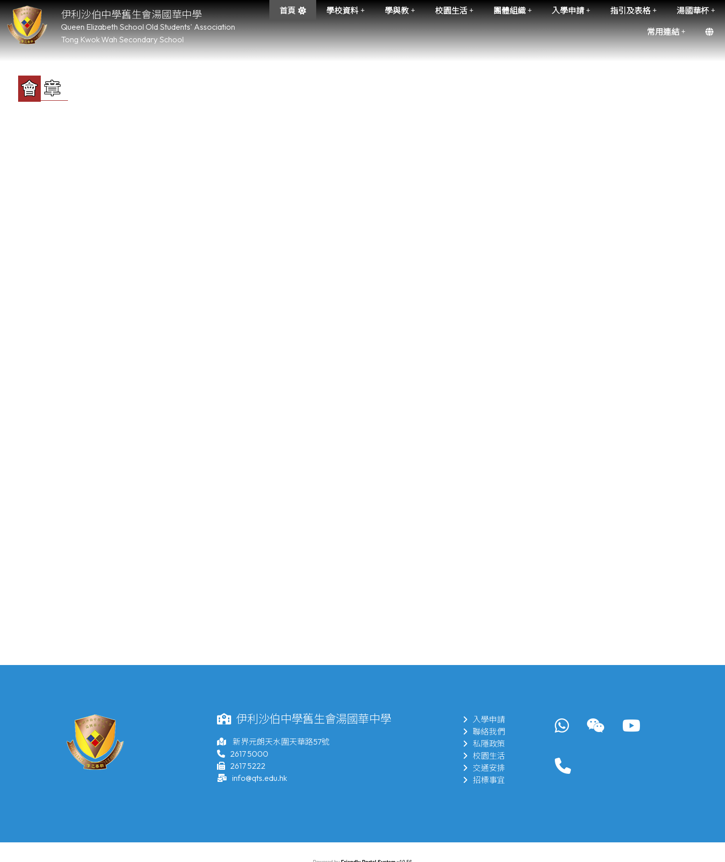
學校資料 (345, 11)
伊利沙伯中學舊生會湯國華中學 (131, 14)
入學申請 (571, 11)
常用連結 (666, 32)
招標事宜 (484, 780)
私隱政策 (484, 744)
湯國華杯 (696, 11)
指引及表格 (633, 11)
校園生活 (454, 11)
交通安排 (484, 768)
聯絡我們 (484, 731)
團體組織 (512, 11)
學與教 (400, 11)
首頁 (287, 11)
